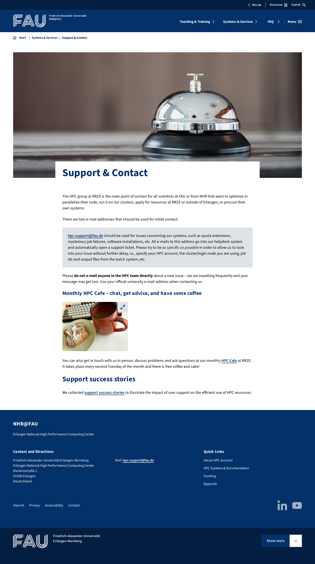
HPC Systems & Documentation (226, 468)
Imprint (18, 505)
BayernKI (210, 484)
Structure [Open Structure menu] (278, 5)
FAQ (271, 21)
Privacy (34, 505)
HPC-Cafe (229, 360)
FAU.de (254, 5)
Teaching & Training (195, 21)
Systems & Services (238, 21)
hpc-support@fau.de (85, 235)
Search (298, 5)
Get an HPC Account (218, 460)
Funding (210, 476)
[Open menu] (295, 21)
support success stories (104, 392)
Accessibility (54, 505)
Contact (74, 505)
